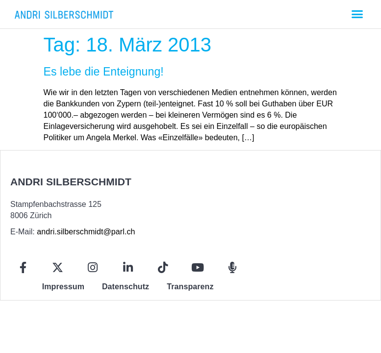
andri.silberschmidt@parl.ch (86, 231)
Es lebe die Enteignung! (104, 71)
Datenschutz (125, 286)
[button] (357, 14)
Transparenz (190, 286)
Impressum (63, 286)
